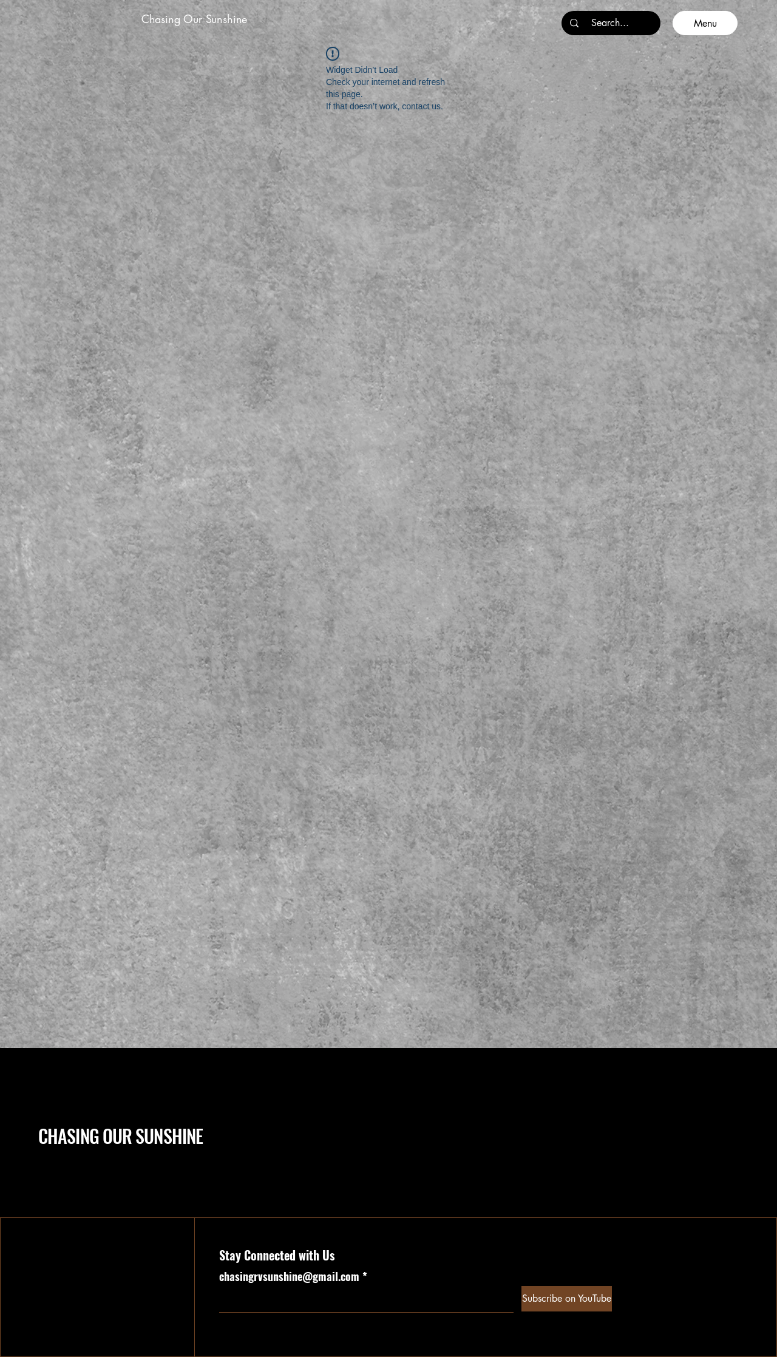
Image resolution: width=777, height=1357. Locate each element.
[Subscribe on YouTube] (566, 1298)
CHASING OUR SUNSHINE (120, 1135)
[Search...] (610, 23)
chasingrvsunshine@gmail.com (289, 1276)
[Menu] (705, 23)
